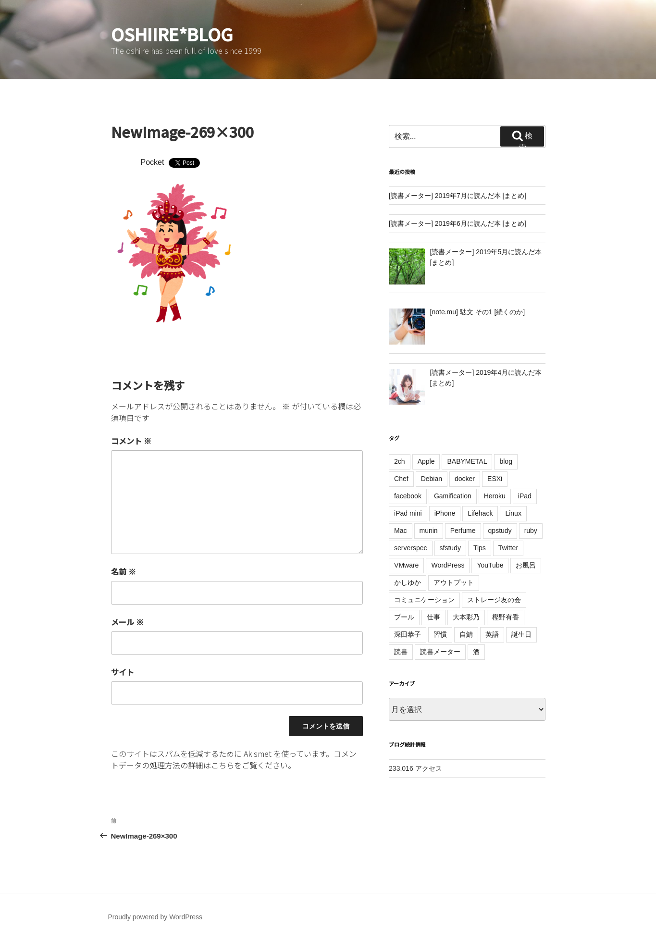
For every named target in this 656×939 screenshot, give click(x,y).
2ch (399, 461)
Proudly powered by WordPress (155, 917)
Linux (513, 513)
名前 (123, 571)
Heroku (495, 496)
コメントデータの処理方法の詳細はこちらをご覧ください (234, 759)
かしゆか (407, 582)
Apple (426, 461)
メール (127, 622)
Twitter (508, 548)
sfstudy (450, 548)
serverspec (410, 548)
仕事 (433, 617)
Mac (400, 530)
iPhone (445, 513)
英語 (492, 634)
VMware (406, 565)
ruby (530, 530)
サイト (122, 672)
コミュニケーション (424, 600)
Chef (401, 478)
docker (465, 478)
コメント (131, 440)
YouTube (490, 565)
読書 (401, 651)
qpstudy (500, 530)
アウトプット (453, 582)
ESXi (494, 478)
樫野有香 (505, 617)
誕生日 (521, 634)
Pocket (152, 162)
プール (404, 617)
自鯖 (466, 634)
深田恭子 (407, 634)
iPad (525, 496)
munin (429, 530)
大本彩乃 (466, 617)
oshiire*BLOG (172, 33)
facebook (407, 496)
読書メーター (440, 651)
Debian (431, 478)
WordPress (447, 565)
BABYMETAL (467, 461)
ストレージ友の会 (494, 600)
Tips (479, 548)
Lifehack (480, 513)
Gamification (452, 496)
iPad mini (408, 513)
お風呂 (526, 565)
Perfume (463, 530)
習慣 (440, 634)
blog (505, 461)
